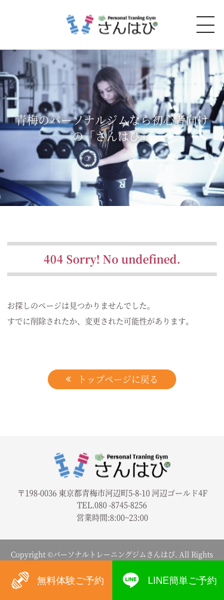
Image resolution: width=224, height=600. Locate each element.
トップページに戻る (118, 378)
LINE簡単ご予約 (168, 580)
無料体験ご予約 (56, 580)
